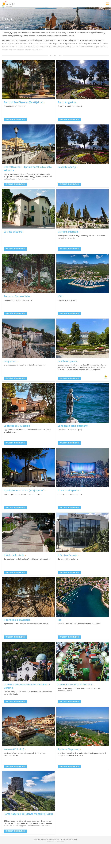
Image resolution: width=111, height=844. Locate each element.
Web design (50, 841)
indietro (5, 27)
